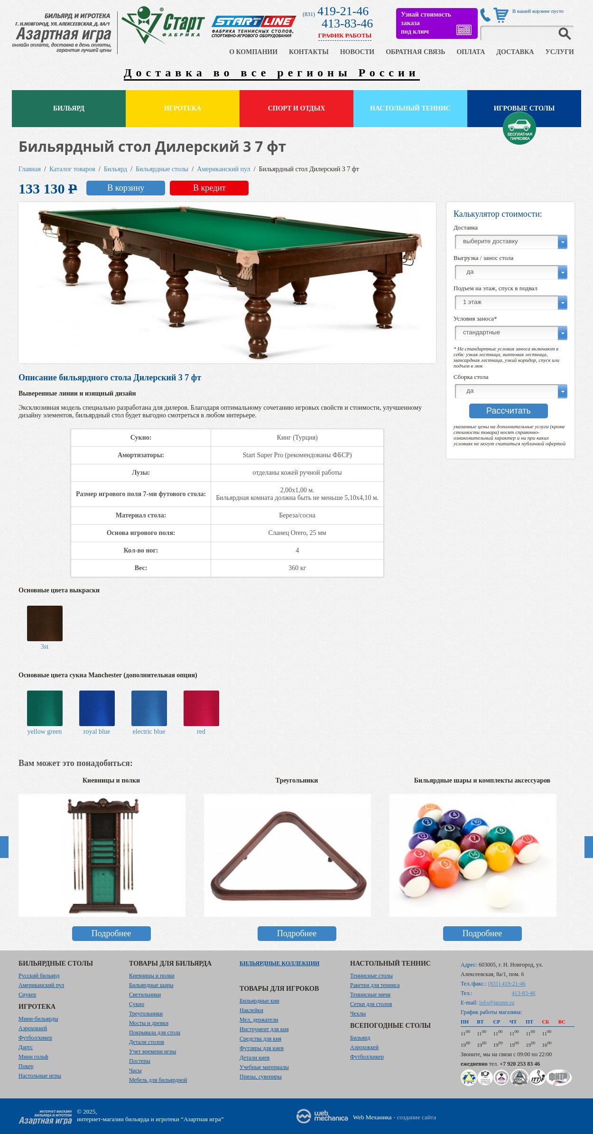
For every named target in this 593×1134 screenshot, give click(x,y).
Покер (26, 1066)
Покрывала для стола (154, 1032)
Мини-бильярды (38, 1018)
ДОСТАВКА (515, 51)
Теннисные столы (371, 975)
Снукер (27, 994)
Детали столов (146, 1042)
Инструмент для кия (264, 1029)
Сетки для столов (371, 1004)
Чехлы (358, 1013)
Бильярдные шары (151, 985)
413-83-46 (347, 23)
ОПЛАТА (470, 51)
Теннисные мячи (370, 994)
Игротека (182, 108)
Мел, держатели (259, 1019)
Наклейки (251, 1010)
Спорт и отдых (296, 108)
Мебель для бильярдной (158, 1080)
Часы (135, 1070)
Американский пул (223, 169)
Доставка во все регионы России (272, 72)
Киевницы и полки (152, 975)
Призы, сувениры (261, 1076)
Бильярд (68, 108)
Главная (30, 169)
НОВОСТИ (357, 51)
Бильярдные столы (162, 169)
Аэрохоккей (33, 1028)
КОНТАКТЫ (309, 51)
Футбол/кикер (35, 1037)
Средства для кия (260, 1038)
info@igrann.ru (496, 1002)
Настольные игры (40, 1075)
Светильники (145, 994)
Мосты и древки (148, 1023)
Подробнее (111, 933)
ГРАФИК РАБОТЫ (345, 35)
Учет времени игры (152, 1051)
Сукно (136, 1004)
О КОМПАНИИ (253, 51)
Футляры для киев (262, 1048)
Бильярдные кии (259, 1000)
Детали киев (254, 1057)
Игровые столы (524, 108)
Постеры (139, 1061)
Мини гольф (33, 1056)
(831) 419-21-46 (507, 983)
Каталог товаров (72, 169)
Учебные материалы (264, 1067)
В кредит (209, 188)
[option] (111, 863)
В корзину (125, 188)
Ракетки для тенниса (375, 985)
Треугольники (146, 1013)
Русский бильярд (39, 975)
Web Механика (372, 1117)
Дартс (26, 1047)
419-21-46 (343, 11)
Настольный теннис (410, 108)
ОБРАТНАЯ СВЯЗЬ (415, 51)
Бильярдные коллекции (279, 963)
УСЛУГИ (559, 51)
